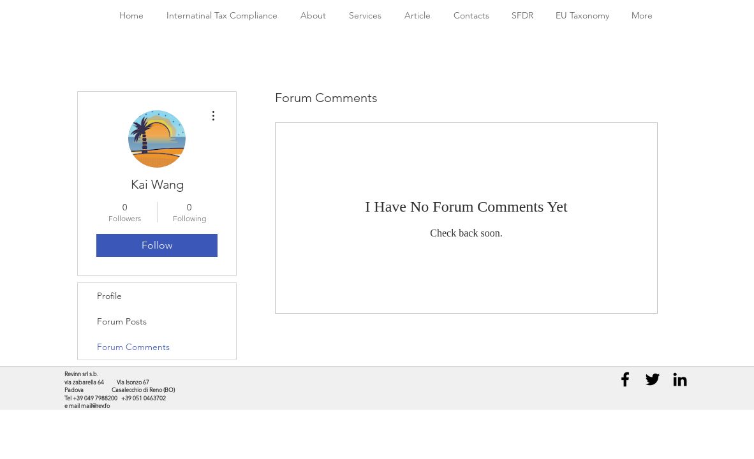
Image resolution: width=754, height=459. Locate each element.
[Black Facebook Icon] (625, 379)
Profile (109, 296)
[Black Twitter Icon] (652, 379)
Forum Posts (122, 321)
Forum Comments (133, 347)
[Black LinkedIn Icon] (680, 379)
